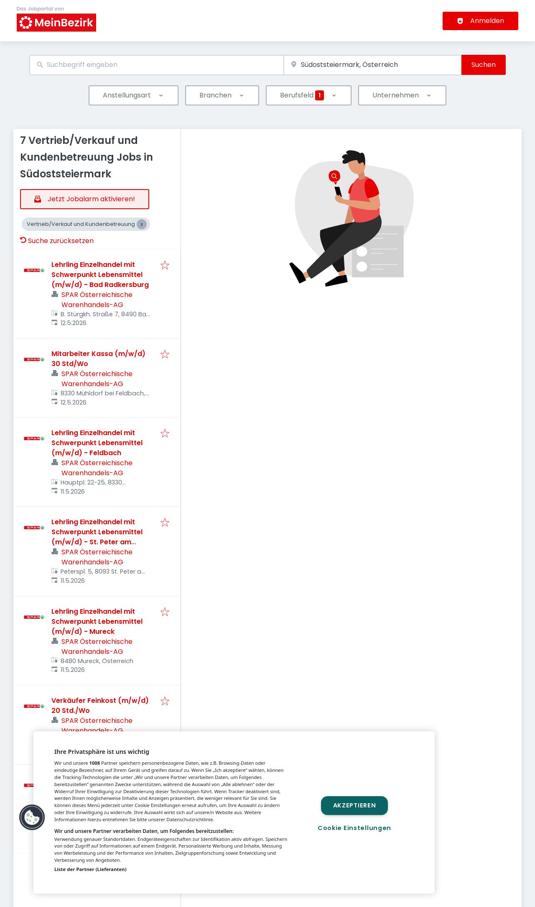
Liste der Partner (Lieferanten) (90, 869)
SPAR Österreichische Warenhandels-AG (96, 300)
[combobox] (156, 65)
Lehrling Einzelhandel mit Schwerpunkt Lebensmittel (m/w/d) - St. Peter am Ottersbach (97, 537)
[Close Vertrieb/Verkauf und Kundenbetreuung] (142, 224)
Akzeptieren (354, 805)
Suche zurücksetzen (57, 241)
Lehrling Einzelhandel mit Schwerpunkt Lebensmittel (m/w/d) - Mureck (97, 621)
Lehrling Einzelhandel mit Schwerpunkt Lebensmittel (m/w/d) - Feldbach (97, 443)
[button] (32, 817)
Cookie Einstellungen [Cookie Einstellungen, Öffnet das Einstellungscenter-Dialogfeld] (354, 828)
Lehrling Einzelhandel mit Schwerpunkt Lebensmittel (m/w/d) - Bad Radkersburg (100, 275)
